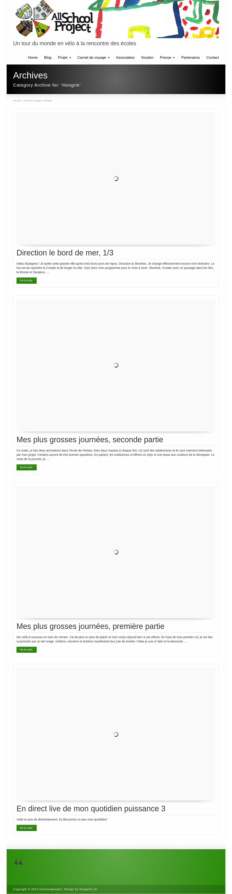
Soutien (147, 58)
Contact (212, 58)
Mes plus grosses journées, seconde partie (90, 439)
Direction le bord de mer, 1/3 (65, 252)
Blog (47, 58)
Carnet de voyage (91, 58)
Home (33, 58)
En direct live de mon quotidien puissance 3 (91, 808)
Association (125, 58)
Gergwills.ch (88, 889)
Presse (165, 58)
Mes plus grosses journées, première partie (90, 626)
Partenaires (190, 58)
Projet (62, 58)
